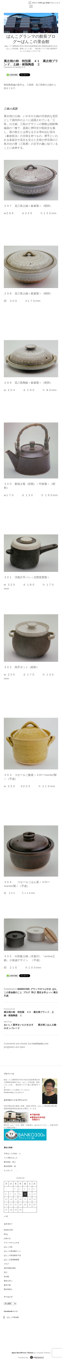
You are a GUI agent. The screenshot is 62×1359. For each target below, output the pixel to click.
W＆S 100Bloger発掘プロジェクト (46, 2)
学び (33, 992)
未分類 (6, 1276)
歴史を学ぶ (42, 992)
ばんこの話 (8, 1247)
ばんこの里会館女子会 (12, 1255)
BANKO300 (23, 989)
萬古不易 (7, 1285)
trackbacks (38, 1043)
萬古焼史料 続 (10, 1166)
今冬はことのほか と (12, 1153)
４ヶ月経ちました (10, 1157)
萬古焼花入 (8, 1289)
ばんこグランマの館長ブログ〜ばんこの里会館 (31, 39)
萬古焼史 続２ (10, 1162)
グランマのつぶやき (41, 989)
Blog (6, 1234)
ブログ (26, 992)
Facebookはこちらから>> (14, 1092)
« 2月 (6, 1216)
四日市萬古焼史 (10, 1268)
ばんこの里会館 (13, 1317)
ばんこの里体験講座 (11, 1259)
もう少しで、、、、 (11, 1170)
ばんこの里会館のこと (12, 1251)
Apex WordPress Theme (22, 1353)
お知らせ (7, 1238)
